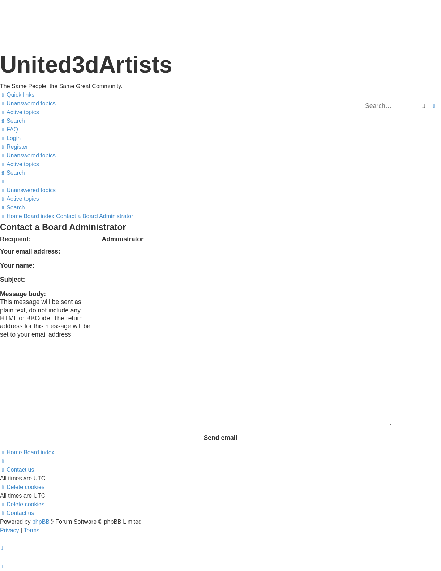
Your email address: (30, 251)
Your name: (17, 265)
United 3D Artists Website (220, 14)
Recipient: (15, 239)
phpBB (41, 522)
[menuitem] (28, 103)
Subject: (12, 279)
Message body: (23, 294)
